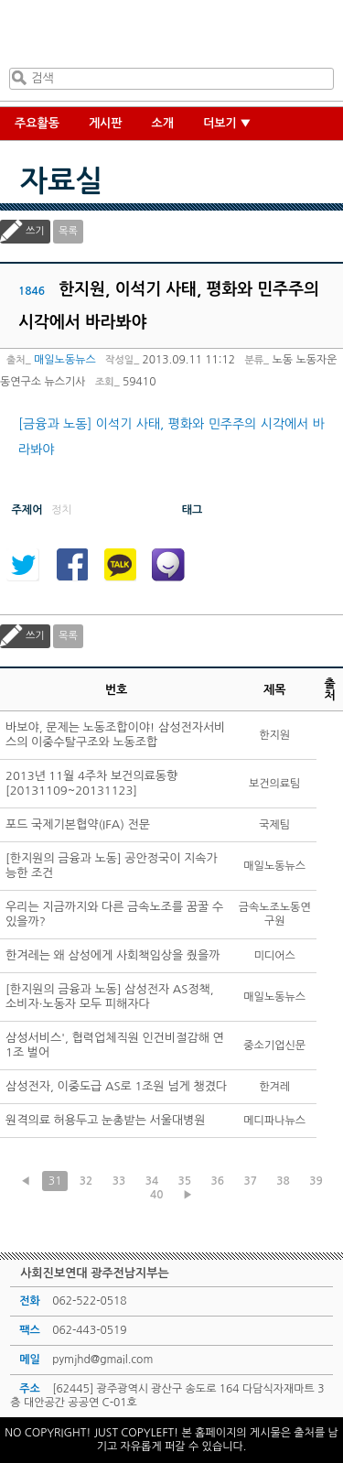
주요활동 (37, 123)
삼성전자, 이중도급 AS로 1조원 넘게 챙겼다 (116, 1086)
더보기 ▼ (227, 123)
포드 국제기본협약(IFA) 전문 (77, 824)
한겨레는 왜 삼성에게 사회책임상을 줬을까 (112, 955)
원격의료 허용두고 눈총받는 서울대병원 (105, 1120)
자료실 (61, 181)
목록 (68, 231)
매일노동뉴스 (65, 359)
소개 (163, 123)
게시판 (106, 123)
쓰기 (35, 231)
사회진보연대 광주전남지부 (168, 37)
